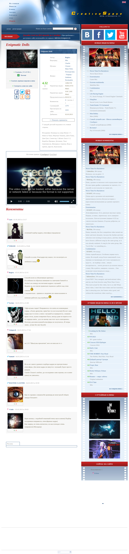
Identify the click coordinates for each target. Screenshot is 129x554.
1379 (67, 106)
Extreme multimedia (97, 82)
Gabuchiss (90, 171)
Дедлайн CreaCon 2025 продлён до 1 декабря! (42, 35)
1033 (67, 110)
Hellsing (89, 179)
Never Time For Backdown (99, 71)
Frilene (96, 473)
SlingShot (93, 99)
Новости (12, 6)
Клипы (12, 9)
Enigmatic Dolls (46, 51)
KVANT (89, 193)
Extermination (95, 77)
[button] (72, 207)
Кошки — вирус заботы (98, 376)
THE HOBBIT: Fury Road (99, 354)
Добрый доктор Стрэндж (99, 359)
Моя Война (94, 113)
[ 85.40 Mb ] (22, 72)
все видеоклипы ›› (116, 134)
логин (8, 29)
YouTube (53, 154)
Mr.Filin (89, 229)
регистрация (17, 29)
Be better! (93, 128)
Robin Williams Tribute (98, 371)
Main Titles (69, 69)
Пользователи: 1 (96, 469)
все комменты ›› (117, 297)
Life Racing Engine (96, 94)
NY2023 (93, 337)
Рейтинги (13, 15)
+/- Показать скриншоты (58, 120)
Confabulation (95, 88)
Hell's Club (93, 348)
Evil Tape (93, 382)
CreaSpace (45, 154)
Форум (12, 21)
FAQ (11, 18)
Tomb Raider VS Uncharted (99, 105)
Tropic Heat (94, 365)
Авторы (12, 12)
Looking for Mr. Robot (98, 331)
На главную (14, 3)
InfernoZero (91, 276)
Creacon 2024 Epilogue (98, 342)
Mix (66, 60)
